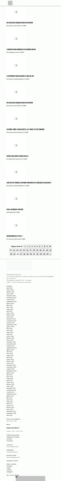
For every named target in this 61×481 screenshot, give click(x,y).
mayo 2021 (10, 402)
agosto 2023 (10, 350)
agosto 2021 (10, 396)
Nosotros (9, 439)
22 (47, 250)
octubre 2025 (10, 299)
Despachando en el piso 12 (14, 236)
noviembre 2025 (11, 298)
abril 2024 (9, 334)
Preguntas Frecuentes (13, 437)
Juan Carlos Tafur (14, 26)
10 (50, 246)
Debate (11, 212)
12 (14, 250)
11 (10, 250)
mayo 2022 (10, 378)
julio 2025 (9, 305)
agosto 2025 (10, 303)
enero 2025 (10, 317)
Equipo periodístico (13, 428)
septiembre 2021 (12, 394)
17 (30, 250)
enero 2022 (10, 386)
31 (34, 254)
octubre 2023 (10, 346)
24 (11, 254)
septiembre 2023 (12, 348)
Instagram (10, 472)
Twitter (9, 468)
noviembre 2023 (11, 344)
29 (27, 254)
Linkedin (9, 470)
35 (47, 254)
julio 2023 (9, 351)
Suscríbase (10, 441)
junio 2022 (10, 377)
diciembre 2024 (11, 319)
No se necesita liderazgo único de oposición (20, 23)
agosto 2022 (10, 373)
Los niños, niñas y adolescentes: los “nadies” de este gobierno (25, 129)
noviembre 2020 (11, 413)
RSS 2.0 (12, 475)
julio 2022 (9, 375)
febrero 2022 (10, 384)
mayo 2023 (10, 355)
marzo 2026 (10, 290)
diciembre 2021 (11, 388)
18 (34, 250)
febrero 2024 (10, 338)
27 (21, 254)
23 (50, 250)
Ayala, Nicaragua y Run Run (15, 209)
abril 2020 (9, 415)
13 (17, 250)
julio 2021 (9, 398)
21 (44, 250)
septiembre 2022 (12, 371)
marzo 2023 (10, 359)
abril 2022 (9, 380)
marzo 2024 (10, 336)
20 (40, 250)
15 (24, 250)
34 (44, 254)
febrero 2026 (10, 292)
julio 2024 (9, 328)
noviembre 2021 (11, 390)
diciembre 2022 (11, 365)
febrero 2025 (10, 315)
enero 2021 (10, 409)
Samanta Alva (13, 52)
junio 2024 (10, 330)
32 (37, 254)
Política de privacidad (13, 435)
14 (20, 250)
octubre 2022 (10, 369)
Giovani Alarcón (14, 239)
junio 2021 (10, 400)
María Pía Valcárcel (15, 159)
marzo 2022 (10, 382)
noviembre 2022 (11, 367)
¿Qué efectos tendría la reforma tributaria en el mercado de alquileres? (29, 183)
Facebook (9, 466)
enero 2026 (10, 294)
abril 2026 (9, 288)
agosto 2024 (10, 326)
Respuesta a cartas (12, 461)
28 (24, 254)
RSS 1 (8, 475)
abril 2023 (9, 357)
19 (37, 250)
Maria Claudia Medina (16, 79)
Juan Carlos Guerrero (15, 132)
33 (41, 254)
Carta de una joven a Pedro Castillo (17, 156)
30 (31, 254)
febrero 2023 (10, 361)
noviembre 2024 (11, 321)
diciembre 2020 (11, 411)
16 (27, 250)
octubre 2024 (10, 323)
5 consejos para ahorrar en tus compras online (21, 49)
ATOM (17, 475)
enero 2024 (10, 340)
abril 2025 (9, 311)
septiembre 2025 (12, 301)
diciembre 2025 (11, 296)
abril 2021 (9, 404)
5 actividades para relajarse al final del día (20, 76)
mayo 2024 (10, 332)
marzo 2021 (10, 405)
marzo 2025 (10, 313)
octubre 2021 (10, 392)
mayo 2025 (10, 309)
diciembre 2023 (11, 342)
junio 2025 (10, 307)
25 (14, 254)
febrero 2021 (10, 407)
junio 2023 (10, 353)
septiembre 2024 (12, 325)
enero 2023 (10, 363)
